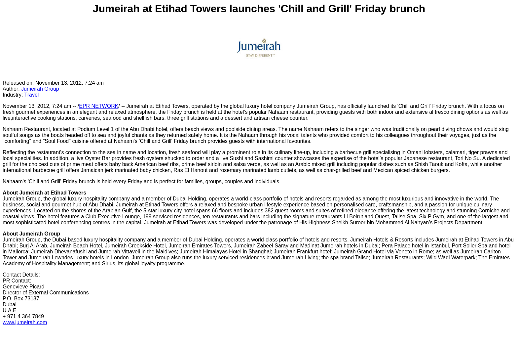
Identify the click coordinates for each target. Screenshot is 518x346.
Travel (31, 95)
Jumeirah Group (40, 89)
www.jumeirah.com (25, 322)
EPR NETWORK (98, 106)
